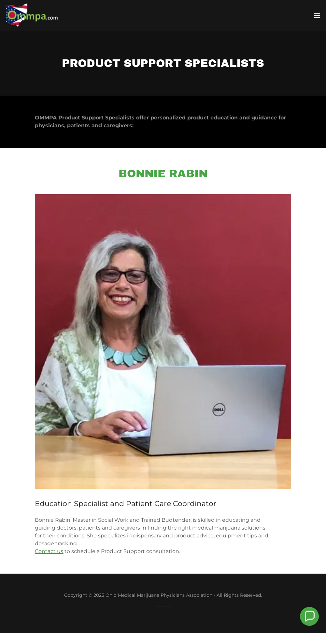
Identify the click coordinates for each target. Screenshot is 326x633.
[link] (32, 16)
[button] (316, 15)
